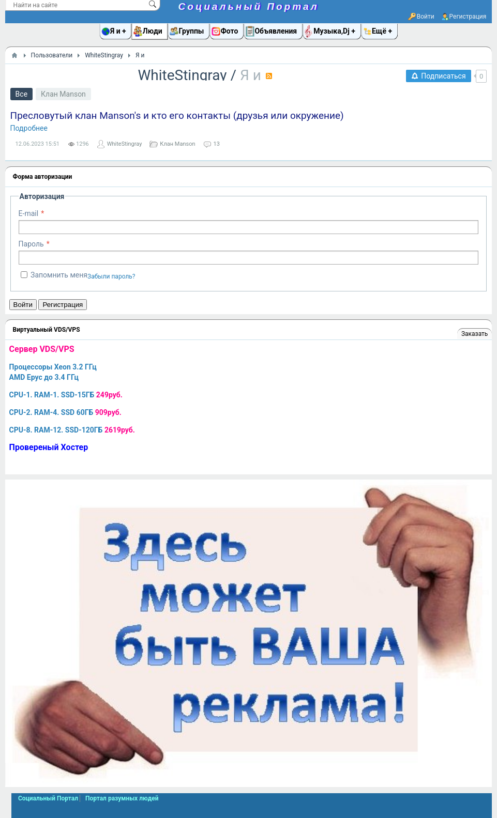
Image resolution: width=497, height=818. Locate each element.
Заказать (474, 333)
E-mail (29, 213)
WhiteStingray (182, 75)
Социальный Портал (248, 6)
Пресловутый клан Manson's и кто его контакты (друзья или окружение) (177, 115)
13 (217, 144)
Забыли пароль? (111, 276)
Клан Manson (63, 94)
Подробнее (29, 128)
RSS (269, 76)
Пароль (31, 244)
